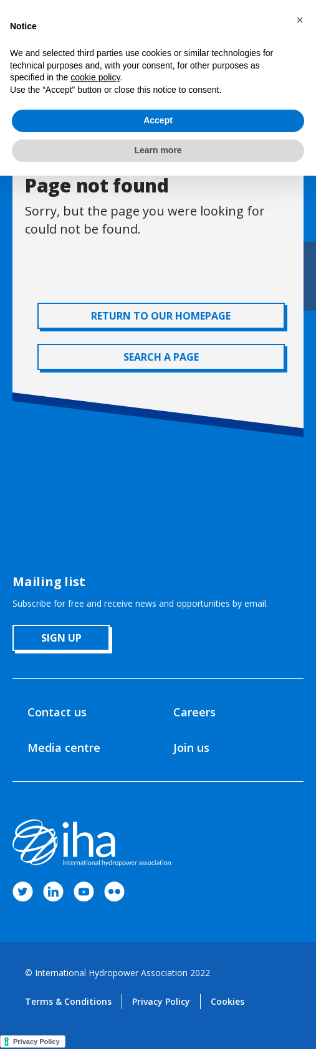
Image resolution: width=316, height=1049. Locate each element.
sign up (61, 638)
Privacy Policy (161, 1001)
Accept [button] (158, 120)
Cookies (227, 1001)
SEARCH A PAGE (161, 357)
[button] (300, 20)
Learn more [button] (157, 150)
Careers (194, 712)
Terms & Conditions (68, 1001)
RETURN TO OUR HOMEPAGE (161, 316)
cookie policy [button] (95, 77)
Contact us (57, 712)
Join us (191, 747)
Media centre (63, 747)
